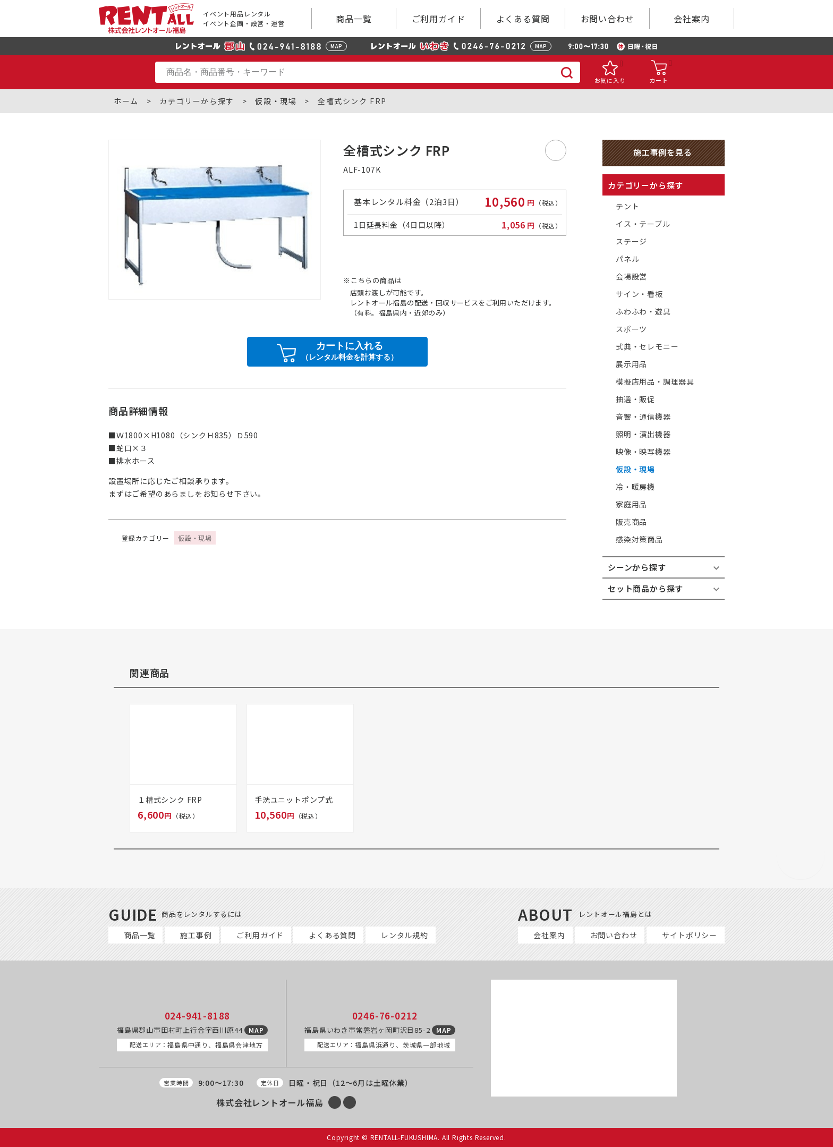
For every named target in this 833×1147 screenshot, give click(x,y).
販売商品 (631, 521)
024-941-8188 (198, 1016)
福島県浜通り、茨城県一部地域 (383, 1044)
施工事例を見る (662, 152)
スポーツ (631, 329)
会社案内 (691, 18)
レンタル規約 (404, 935)
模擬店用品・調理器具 (655, 381)
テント (627, 206)
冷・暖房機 (635, 486)
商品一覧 (353, 18)
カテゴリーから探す (196, 101)
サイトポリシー (689, 935)
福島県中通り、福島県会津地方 (196, 1044)
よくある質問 (523, 18)
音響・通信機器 (643, 416)
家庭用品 (631, 504)
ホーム (126, 101)
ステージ (631, 241)
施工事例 (195, 935)
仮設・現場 (275, 101)
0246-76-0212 (385, 1016)
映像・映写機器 (643, 451)
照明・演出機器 (643, 434)
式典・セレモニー (647, 346)
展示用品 (631, 364)
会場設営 (631, 276)
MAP (336, 46)
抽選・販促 (635, 399)
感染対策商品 (639, 539)
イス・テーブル (643, 223)
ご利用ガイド (438, 18)
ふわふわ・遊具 (643, 311)
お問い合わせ (607, 18)
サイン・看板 (639, 293)
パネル (627, 258)
